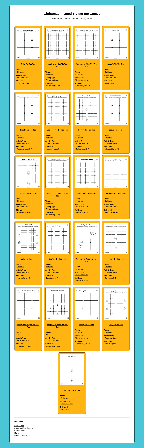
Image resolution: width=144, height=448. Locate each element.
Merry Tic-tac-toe (86, 325)
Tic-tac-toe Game (23, 78)
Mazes (16, 433)
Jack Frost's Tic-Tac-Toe (57, 130)
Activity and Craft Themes (23, 428)
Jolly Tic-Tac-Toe (28, 64)
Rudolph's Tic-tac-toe (87, 193)
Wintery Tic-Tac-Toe (28, 193)
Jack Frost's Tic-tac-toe (116, 193)
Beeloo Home (19, 426)
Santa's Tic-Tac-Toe (116, 64)
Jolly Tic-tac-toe (116, 325)
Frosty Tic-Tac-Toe (28, 130)
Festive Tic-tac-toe (116, 130)
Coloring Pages (19, 430)
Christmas (20, 72)
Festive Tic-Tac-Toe (86, 130)
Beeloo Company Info (22, 435)
